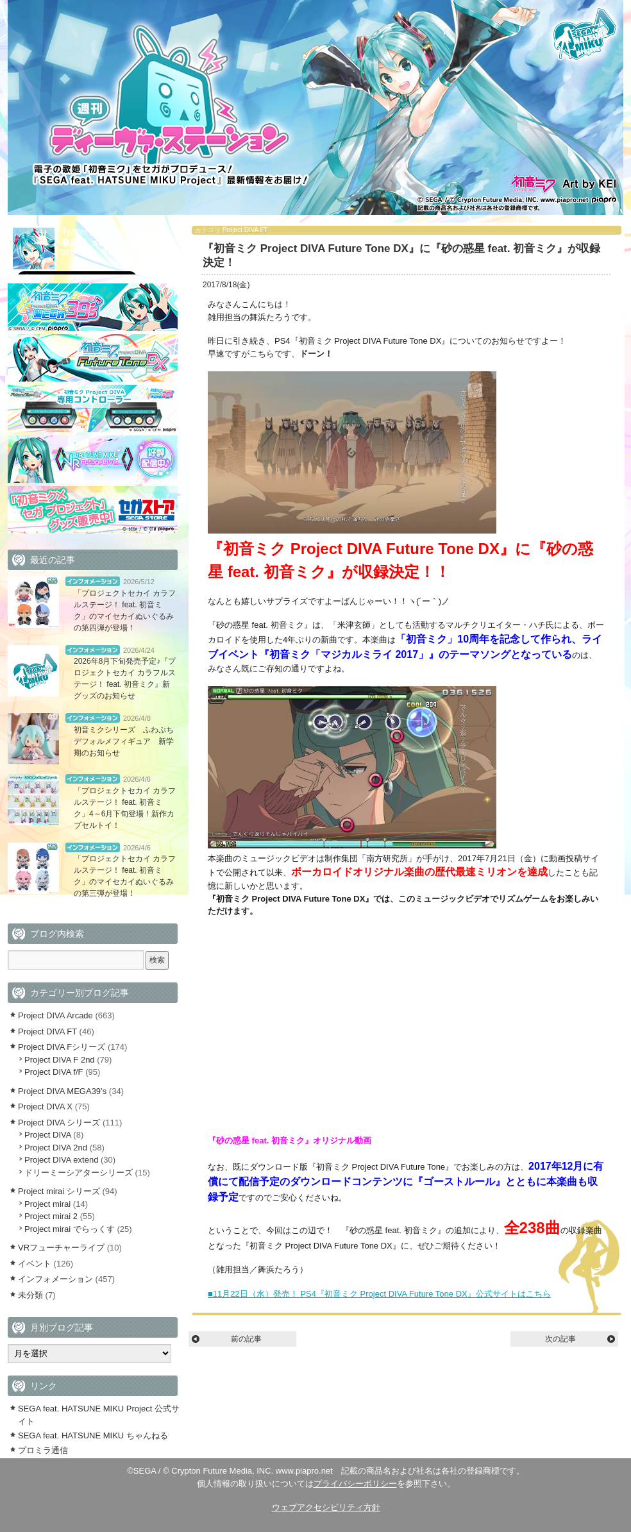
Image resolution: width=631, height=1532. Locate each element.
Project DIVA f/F (53, 1072)
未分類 (30, 1295)
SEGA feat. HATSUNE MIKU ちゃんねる (93, 1435)
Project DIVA (47, 1135)
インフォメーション (92, 581)
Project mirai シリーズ (59, 1191)
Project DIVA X (45, 1106)
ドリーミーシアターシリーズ (78, 1172)
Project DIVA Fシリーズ (61, 1047)
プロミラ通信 (43, 1450)
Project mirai (47, 1204)
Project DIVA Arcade (55, 1015)
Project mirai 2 (51, 1216)
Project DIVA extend (61, 1160)
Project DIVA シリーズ (59, 1122)
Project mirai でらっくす (69, 1229)
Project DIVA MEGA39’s (62, 1091)
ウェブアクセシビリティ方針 (326, 1507)
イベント (34, 1263)
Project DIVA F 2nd (59, 1060)
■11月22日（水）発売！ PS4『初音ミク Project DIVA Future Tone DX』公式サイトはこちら (379, 1294)
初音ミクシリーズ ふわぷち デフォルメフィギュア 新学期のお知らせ (127, 741)
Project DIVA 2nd (55, 1147)
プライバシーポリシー (355, 1483)
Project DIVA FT (245, 229)
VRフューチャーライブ (61, 1247)
